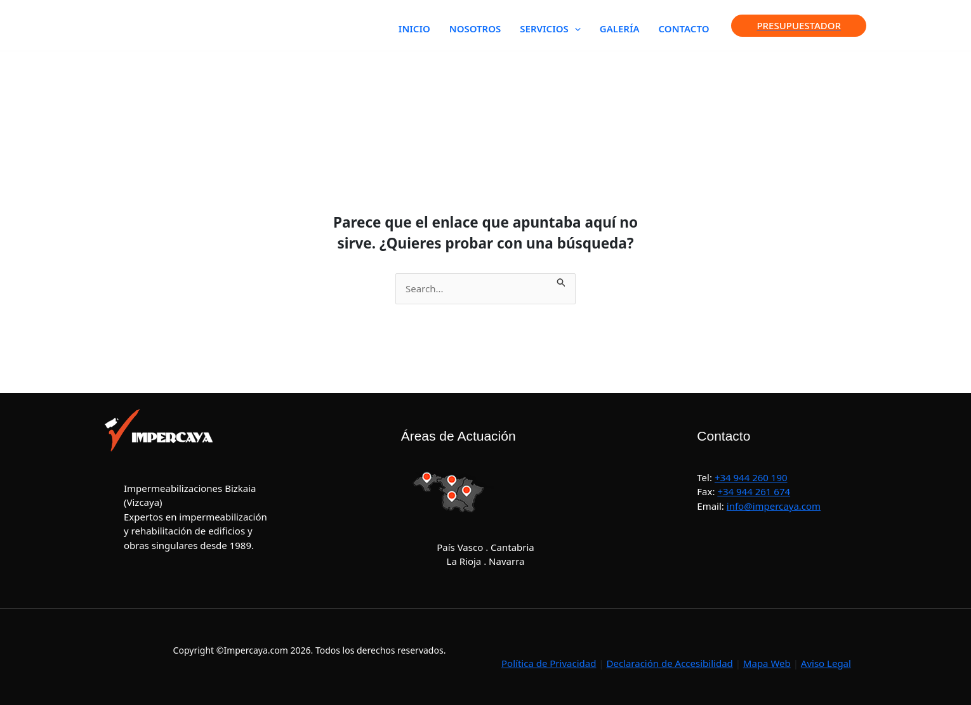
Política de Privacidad (548, 663)
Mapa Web (767, 663)
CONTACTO (684, 28)
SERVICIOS (550, 28)
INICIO (414, 28)
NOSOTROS (475, 28)
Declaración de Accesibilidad (669, 663)
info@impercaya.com (774, 506)
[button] (575, 28)
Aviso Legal (826, 663)
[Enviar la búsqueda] (562, 280)
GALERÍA (620, 28)
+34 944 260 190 (751, 477)
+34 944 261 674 (753, 491)
